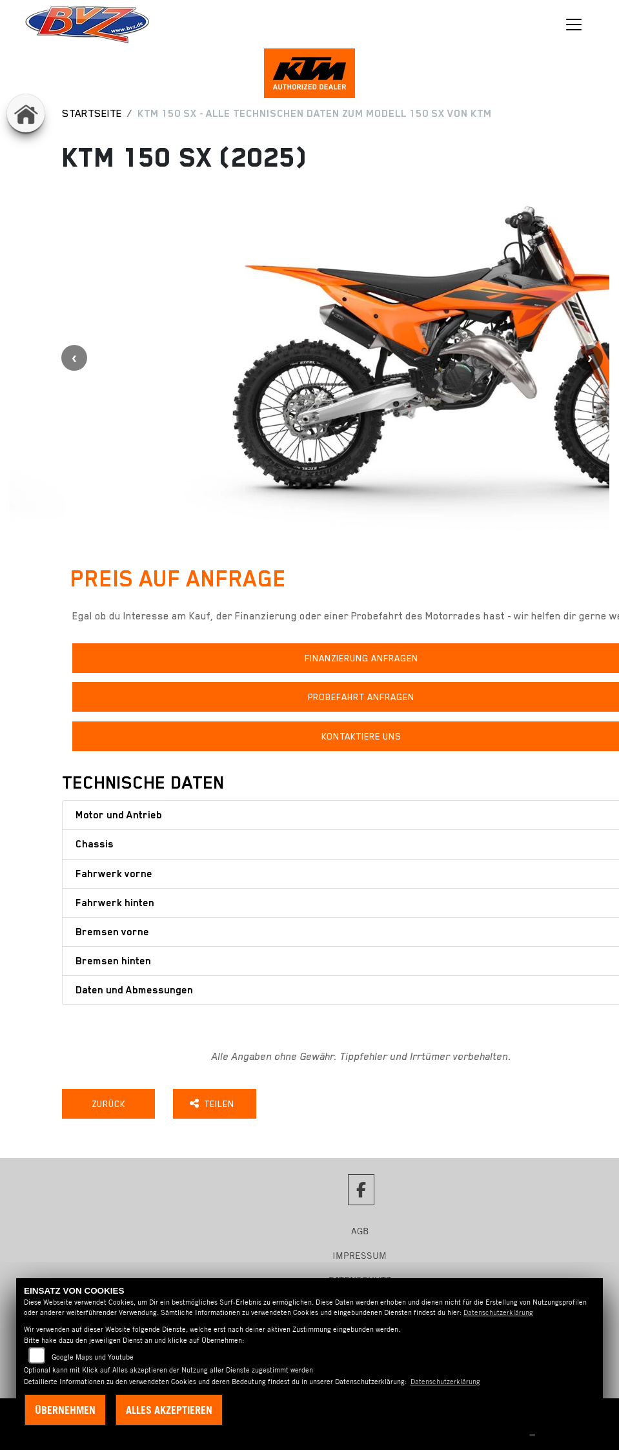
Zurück (111, 1107)
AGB (360, 1234)
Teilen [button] (218, 1106)
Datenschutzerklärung (498, 1312)
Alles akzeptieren (169, 1409)
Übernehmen (65, 1409)
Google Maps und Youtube (93, 1357)
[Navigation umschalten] (574, 24)
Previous (74, 361)
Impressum (359, 1259)
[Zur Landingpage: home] (25, 113)
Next (590, 361)
